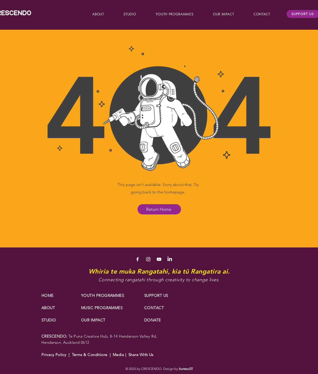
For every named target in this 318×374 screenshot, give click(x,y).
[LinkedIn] (170, 259)
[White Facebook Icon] (137, 259)
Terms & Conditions (89, 354)
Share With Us (139, 354)
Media (119, 354)
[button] (98, 14)
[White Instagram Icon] (148, 259)
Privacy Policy (53, 354)
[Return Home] (159, 209)
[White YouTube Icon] (159, 259)
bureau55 (185, 369)
